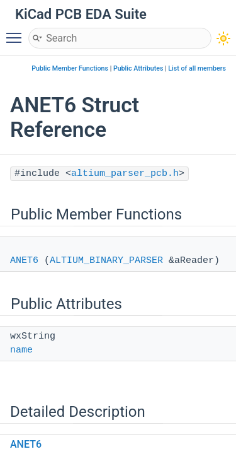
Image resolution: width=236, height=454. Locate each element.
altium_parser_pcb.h (125, 173)
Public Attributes (138, 68)
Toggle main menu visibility (17, 32)
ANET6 (24, 260)
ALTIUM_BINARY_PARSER (106, 260)
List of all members (197, 68)
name (21, 350)
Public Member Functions (69, 68)
